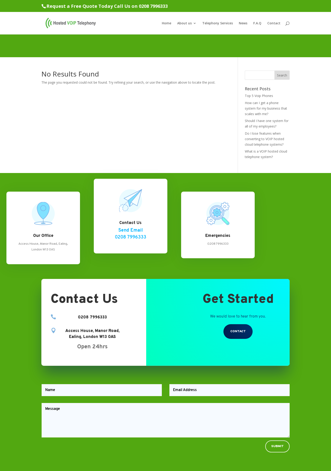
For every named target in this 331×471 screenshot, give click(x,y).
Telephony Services (217, 23)
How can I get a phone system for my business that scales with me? (266, 108)
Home (166, 23)
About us (184, 23)
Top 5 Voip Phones (259, 96)
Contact (273, 23)
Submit (277, 446)
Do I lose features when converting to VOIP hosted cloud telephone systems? (264, 139)
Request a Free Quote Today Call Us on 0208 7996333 (107, 6)
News (243, 23)
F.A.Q (257, 23)
